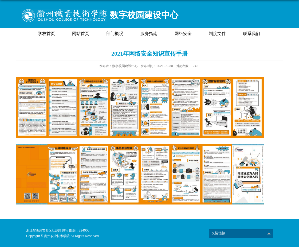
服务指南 (149, 33)
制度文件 (217, 33)
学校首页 (46, 33)
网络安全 (183, 33)
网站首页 (80, 33)
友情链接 (218, 233)
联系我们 (251, 33)
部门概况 (114, 33)
